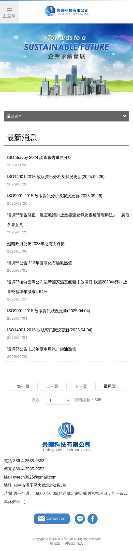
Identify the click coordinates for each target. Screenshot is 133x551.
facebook (92, 519)
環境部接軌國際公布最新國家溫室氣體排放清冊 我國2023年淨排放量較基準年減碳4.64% (68, 291)
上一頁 (52, 386)
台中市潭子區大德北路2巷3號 (40, 485)
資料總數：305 (87, 400)
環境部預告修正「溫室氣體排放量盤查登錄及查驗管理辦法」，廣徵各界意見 (68, 224)
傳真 (8, 469)
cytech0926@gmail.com (34, 477)
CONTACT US (55, 518)
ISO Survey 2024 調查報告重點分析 (68, 161)
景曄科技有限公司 (66, 13)
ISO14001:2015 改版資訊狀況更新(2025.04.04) (68, 334)
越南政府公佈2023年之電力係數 (68, 248)
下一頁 (81, 386)
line (80, 519)
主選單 (9, 11)
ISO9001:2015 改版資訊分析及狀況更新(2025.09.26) (68, 200)
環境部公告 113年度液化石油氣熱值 (68, 267)
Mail (8, 477)
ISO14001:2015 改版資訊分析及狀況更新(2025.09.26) (68, 180)
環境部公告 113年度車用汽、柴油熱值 (68, 353)
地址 (8, 485)
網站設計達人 (74, 543)
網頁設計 (56, 543)
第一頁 (23, 386)
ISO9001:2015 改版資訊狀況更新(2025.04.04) (68, 315)
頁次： (38, 400)
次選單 (66, 116)
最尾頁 (110, 386)
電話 (8, 461)
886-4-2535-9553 (29, 461)
